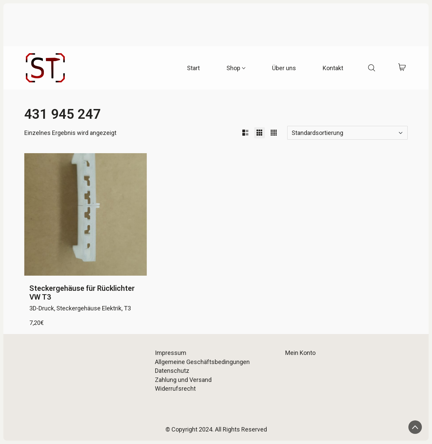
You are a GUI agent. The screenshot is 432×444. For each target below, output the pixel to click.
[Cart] (402, 68)
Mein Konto (300, 352)
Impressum (170, 352)
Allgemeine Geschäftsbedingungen (202, 361)
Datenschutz (172, 370)
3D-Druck (41, 308)
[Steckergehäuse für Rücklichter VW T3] (85, 214)
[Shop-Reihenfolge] (347, 133)
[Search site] (371, 68)
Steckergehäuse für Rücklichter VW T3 (82, 292)
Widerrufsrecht (175, 388)
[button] (245, 132)
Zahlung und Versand (183, 379)
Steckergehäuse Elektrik (89, 308)
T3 (127, 308)
